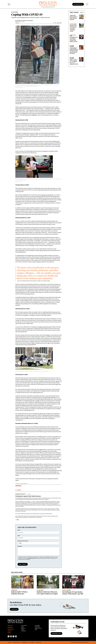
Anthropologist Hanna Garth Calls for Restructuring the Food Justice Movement (74, 50)
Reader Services (38, 628)
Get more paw (77, 4)
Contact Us (10, 642)
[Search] (87, 4)
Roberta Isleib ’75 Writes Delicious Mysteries (73, 18)
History (9, 632)
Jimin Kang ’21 (30, 20)
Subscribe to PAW (56, 633)
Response (20, 546)
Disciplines (10, 627)
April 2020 (23, 483)
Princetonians (11, 629)
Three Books (73, 15)
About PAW (37, 625)
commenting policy (31, 558)
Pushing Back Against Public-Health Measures (28, 496)
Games (22, 629)
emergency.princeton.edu (44, 327)
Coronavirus (18, 485)
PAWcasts (23, 628)
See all (82, 12)
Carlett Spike (18, 20)
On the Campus (40, 590)
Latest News (10, 625)
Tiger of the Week (72, 35)
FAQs (36, 629)
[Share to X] (55, 22)
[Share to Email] (59, 22)
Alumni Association (16, 642)
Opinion (9, 630)
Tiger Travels (24, 625)
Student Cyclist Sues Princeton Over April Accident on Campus (73, 28)
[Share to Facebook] (53, 22)
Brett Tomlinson (24, 20)
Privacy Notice (32, 642)
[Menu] (9, 4)
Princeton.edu (38, 642)
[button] (60, 22)
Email (19, 535)
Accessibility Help (24, 642)
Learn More (14, 609)
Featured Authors (72, 46)
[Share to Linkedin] (57, 22)
